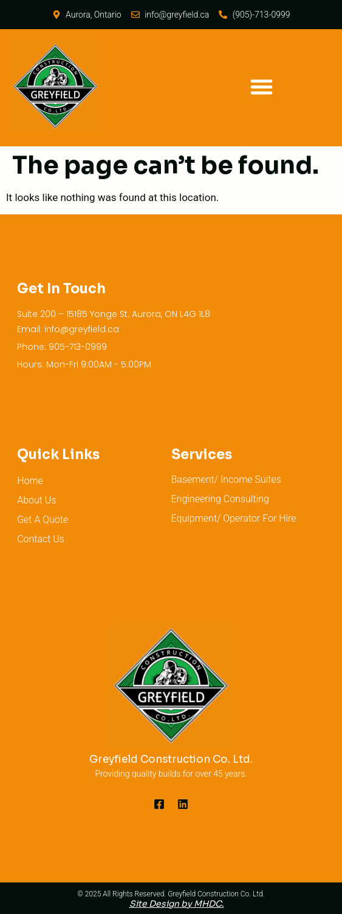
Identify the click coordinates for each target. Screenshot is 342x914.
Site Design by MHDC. (176, 903)
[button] (261, 86)
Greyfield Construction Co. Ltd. (171, 759)
